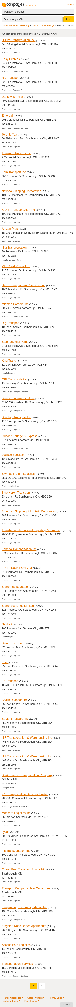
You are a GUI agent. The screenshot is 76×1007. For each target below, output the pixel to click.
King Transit (9, 360)
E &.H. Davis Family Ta (17, 568)
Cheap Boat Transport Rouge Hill (23, 869)
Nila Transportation (14, 247)
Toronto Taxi (10, 134)
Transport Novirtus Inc (16, 153)
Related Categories (11, 998)
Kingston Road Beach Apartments (24, 926)
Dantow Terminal (13, 96)
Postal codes (31, 1001)
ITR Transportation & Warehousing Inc (27, 737)
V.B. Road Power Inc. (16, 266)
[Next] (41, 986)
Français (70, 4)
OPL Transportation (14, 379)
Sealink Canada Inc (14, 700)
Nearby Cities (55, 998)
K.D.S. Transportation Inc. (19, 209)
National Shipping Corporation (21, 191)
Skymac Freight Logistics (18, 473)
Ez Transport (10, 681)
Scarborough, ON (13, 19)
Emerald (7, 115)
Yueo (5, 662)
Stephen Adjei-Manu (15, 341)
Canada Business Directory (15, 25)
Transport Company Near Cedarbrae (26, 888)
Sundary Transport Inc (16, 417)
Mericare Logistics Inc (16, 813)
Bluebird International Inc (18, 398)
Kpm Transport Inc (14, 172)
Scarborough (48, 25)
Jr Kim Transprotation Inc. (18, 40)
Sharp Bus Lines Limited (18, 605)
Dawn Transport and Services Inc (23, 285)
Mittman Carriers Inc (15, 304)
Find (69, 19)
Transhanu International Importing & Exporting (32, 530)
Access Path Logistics (16, 945)
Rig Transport (10, 77)
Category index (34, 998)
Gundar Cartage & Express (19, 436)
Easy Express (11, 59)
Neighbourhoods (10, 1001)
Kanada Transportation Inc (19, 549)
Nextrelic (7, 624)
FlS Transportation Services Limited (25, 794)
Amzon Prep (10, 228)
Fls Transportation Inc (16, 850)
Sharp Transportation (15, 586)
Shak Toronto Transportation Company (27, 775)
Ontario (35, 25)
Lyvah (6, 832)
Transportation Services (17, 963)
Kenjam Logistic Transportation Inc (24, 907)
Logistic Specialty (13, 454)
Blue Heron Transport (16, 492)
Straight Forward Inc (15, 718)
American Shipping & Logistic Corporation (29, 511)
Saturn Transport (13, 643)
